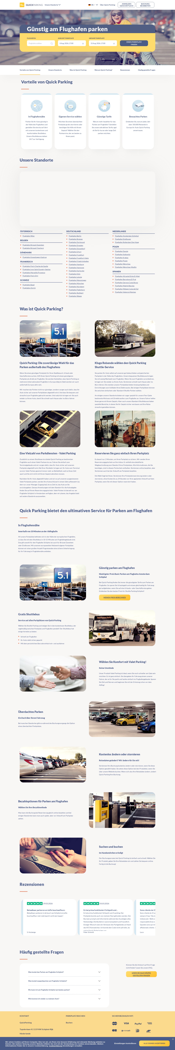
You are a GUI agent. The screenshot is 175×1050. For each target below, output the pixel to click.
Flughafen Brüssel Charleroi (33, 248)
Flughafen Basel (29, 285)
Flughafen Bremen (76, 239)
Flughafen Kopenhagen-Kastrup (35, 257)
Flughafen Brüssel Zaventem (33, 245)
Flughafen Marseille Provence (34, 273)
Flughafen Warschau (122, 264)
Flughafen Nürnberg (76, 287)
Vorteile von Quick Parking (30, 70)
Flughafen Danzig (121, 251)
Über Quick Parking (107, 5)
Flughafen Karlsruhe (76, 271)
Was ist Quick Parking (78, 70)
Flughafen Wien (29, 236)
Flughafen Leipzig (75, 277)
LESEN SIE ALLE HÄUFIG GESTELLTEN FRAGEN (141, 974)
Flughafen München (76, 283)
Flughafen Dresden (76, 245)
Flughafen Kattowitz (122, 254)
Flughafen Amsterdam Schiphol (127, 236)
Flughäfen (31, 38)
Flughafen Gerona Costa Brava (126, 283)
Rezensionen (125, 70)
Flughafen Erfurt (75, 252)
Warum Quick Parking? (103, 70)
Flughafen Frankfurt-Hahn (79, 258)
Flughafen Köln (74, 274)
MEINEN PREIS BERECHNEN (115, 597)
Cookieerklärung (55, 1046)
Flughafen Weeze (75, 296)
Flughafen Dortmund (77, 242)
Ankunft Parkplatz (66, 38)
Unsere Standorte (55, 70)
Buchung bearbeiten (145, 5)
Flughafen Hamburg (76, 264)
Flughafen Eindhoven (123, 239)
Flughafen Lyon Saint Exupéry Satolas (36, 269)
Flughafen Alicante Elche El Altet (127, 276)
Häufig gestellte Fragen (146, 70)
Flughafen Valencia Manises (125, 292)
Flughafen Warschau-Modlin (125, 267)
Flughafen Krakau (121, 258)
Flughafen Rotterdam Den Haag (127, 242)
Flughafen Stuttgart (76, 293)
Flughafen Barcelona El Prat (125, 279)
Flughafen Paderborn (77, 290)
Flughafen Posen (121, 261)
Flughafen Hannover (76, 268)
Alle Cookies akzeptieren (154, 1043)
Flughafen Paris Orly (30, 276)
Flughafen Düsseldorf (77, 249)
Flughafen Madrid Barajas (124, 286)
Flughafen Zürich (29, 288)
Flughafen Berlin (75, 236)
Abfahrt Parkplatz (96, 38)
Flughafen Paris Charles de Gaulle (35, 266)
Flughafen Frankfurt (76, 255)
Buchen (69, 1022)
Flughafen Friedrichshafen (79, 261)
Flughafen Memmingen (77, 280)
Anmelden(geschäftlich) (126, 5)
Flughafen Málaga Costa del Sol (126, 289)
